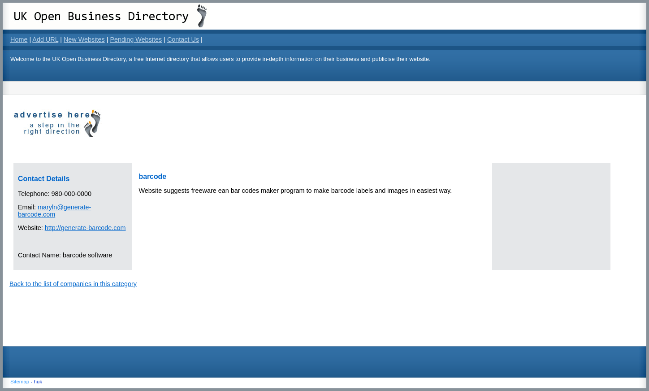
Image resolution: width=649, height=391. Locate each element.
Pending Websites (136, 39)
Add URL (45, 39)
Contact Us (183, 39)
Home (18, 39)
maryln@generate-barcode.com (54, 211)
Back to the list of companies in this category (73, 283)
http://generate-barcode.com (85, 227)
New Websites (84, 39)
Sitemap (19, 381)
